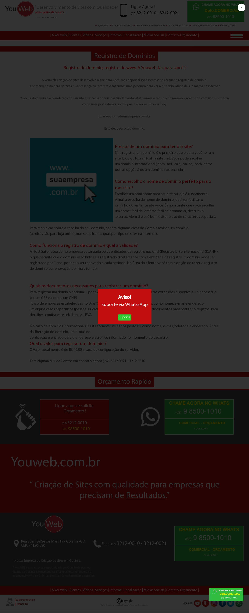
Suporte (124, 317)
